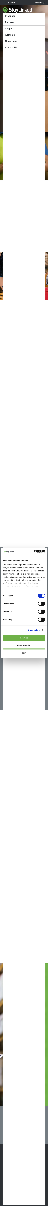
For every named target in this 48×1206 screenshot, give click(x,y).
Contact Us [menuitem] (11, 47)
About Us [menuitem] (10, 34)
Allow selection (24, 645)
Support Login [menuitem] (39, 2)
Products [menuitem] (10, 16)
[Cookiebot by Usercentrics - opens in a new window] (34, 551)
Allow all (24, 638)
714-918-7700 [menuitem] (9, 2)
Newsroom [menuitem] (11, 41)
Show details (34, 630)
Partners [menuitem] (9, 22)
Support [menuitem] (9, 28)
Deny (24, 653)
